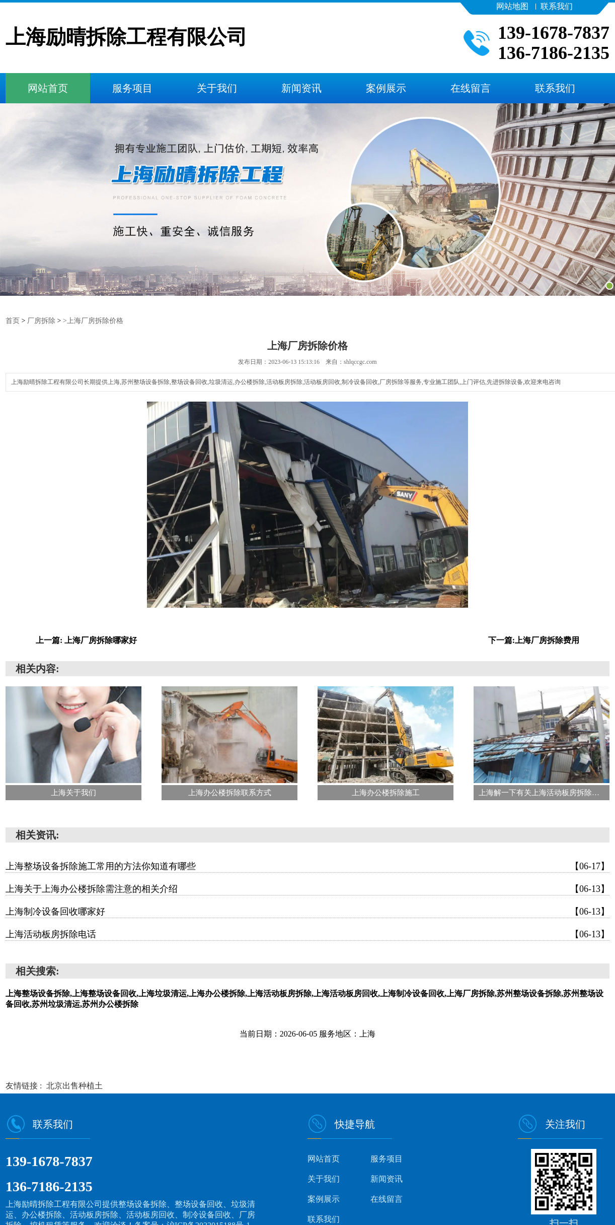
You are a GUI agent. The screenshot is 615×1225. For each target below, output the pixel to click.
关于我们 (217, 88)
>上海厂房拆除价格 (93, 320)
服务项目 (132, 88)
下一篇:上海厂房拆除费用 (533, 639)
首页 (13, 320)
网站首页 (48, 88)
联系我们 (557, 6)
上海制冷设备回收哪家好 (307, 911)
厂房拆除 (41, 320)
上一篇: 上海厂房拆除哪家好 (86, 639)
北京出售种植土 (74, 1085)
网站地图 (512, 6)
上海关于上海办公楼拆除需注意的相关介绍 (307, 888)
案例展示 (386, 88)
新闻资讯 (301, 88)
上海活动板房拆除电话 (307, 934)
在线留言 (470, 88)
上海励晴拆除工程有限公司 (126, 37)
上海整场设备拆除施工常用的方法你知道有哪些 (307, 866)
